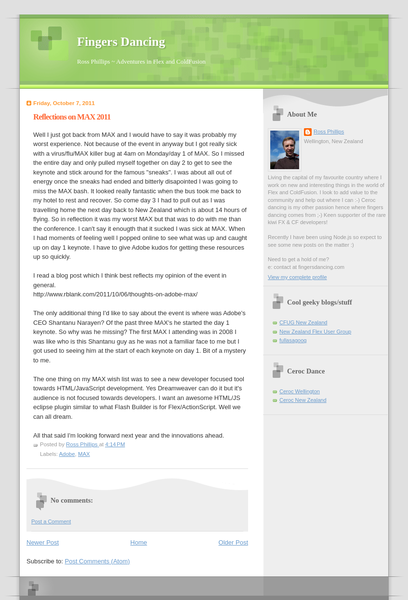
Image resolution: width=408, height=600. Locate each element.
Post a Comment (51, 521)
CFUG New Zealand (303, 322)
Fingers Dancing (121, 42)
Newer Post (42, 542)
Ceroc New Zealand (303, 400)
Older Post (233, 542)
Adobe (67, 454)
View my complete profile (297, 277)
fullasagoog (293, 340)
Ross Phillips (329, 131)
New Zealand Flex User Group (315, 331)
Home (139, 542)
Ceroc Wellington (299, 391)
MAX (84, 454)
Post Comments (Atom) (97, 561)
